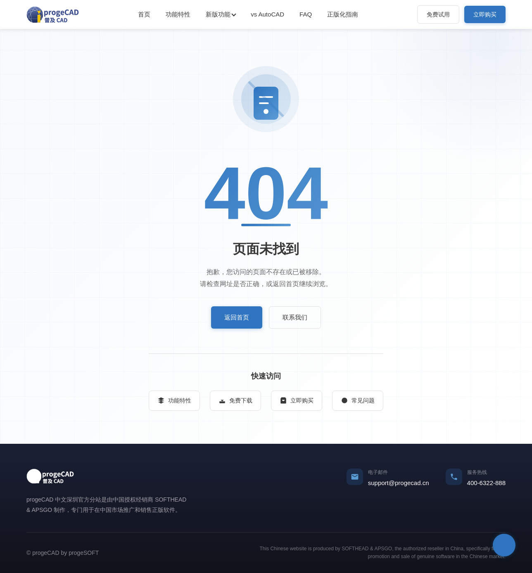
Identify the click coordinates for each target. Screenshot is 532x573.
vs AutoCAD (267, 14)
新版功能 (218, 14)
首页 (144, 14)
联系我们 (295, 317)
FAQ (305, 14)
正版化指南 (342, 14)
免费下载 (235, 400)
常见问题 (358, 400)
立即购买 (484, 14)
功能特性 (178, 14)
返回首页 (236, 317)
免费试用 (438, 14)
